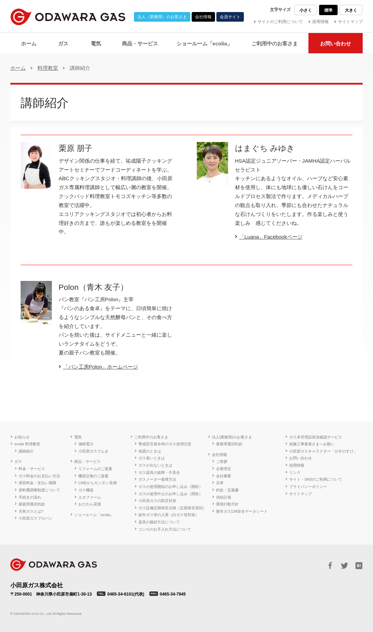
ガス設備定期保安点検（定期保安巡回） (172, 508)
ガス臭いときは (151, 458)
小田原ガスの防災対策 (157, 501)
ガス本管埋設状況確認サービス (315, 437)
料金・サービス (32, 469)
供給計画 (223, 497)
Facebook (330, 565)
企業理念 (223, 469)
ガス (18, 461)
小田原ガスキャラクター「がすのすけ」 (323, 451)
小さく (305, 10)
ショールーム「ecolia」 (94, 515)
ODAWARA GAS (53, 564)
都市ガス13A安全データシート (242, 511)
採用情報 (320, 21)
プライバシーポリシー (308, 486)
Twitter (344, 565)
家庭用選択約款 (32, 504)
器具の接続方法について (159, 522)
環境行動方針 (227, 504)
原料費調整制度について (39, 490)
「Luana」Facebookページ (271, 237)
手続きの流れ (30, 497)
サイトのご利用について (280, 21)
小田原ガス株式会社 (68, 16)
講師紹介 (26, 451)
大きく (351, 10)
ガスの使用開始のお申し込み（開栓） (170, 486)
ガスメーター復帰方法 (157, 479)
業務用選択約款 (229, 444)
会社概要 (223, 476)
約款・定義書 (227, 490)
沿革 (220, 483)
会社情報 (203, 16)
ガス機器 (85, 490)
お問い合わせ (300, 458)
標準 (328, 10)
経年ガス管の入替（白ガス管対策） (168, 515)
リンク (295, 472)
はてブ (359, 565)
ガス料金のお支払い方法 (39, 476)
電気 (78, 437)
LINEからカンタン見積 (97, 483)
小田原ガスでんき (93, 451)
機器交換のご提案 (93, 476)
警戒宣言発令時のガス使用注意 (164, 444)
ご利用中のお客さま (151, 437)
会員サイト (230, 16)
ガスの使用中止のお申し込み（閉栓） (170, 494)
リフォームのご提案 (95, 469)
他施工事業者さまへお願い (312, 444)
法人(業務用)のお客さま (232, 437)
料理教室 (47, 68)
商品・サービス (87, 461)
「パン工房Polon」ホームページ (100, 367)
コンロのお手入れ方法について (164, 529)
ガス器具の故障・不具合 (159, 472)
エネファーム (89, 497)
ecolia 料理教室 (27, 444)
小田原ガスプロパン (36, 518)
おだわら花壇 (89, 504)
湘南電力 (85, 444)
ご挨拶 (221, 461)
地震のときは (149, 451)
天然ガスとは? (31, 511)
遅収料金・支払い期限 (37, 483)
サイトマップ (350, 21)
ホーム (18, 68)
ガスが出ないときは (155, 465)
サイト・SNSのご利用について (315, 479)
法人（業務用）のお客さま (162, 16)
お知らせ (22, 437)
